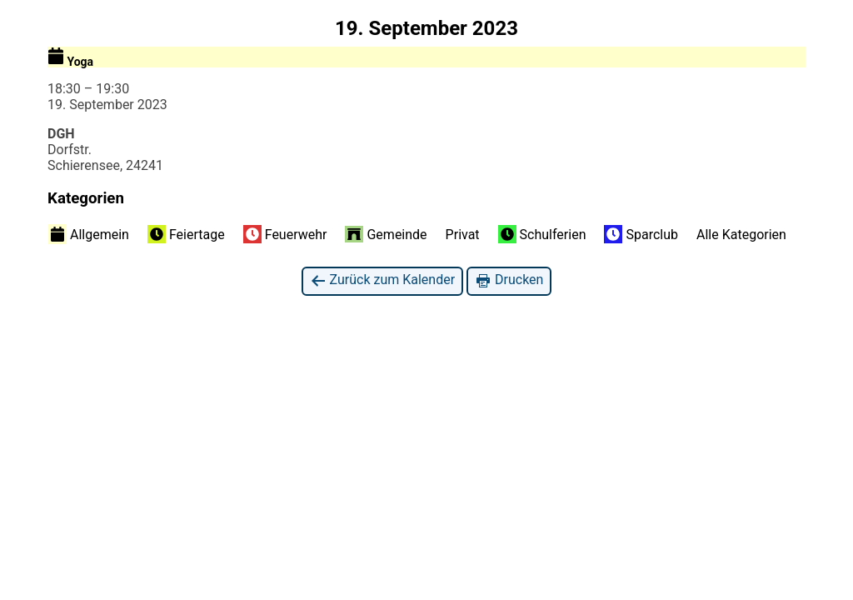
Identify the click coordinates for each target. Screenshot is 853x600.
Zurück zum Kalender (383, 280)
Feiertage (186, 234)
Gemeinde (385, 234)
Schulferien (542, 234)
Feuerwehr (285, 234)
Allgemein (88, 234)
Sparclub (641, 234)
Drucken (509, 280)
